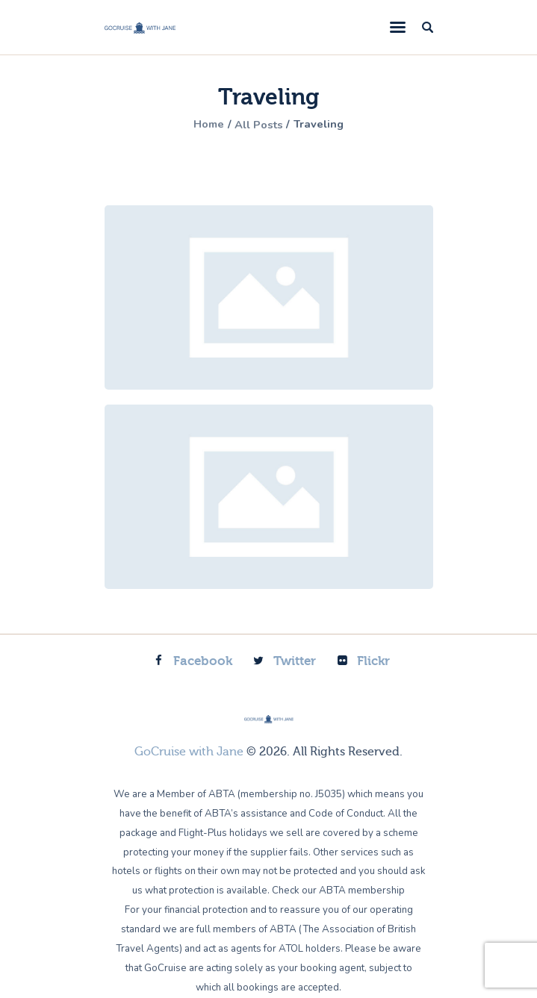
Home (203, 124)
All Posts (259, 124)
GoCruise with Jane (188, 751)
